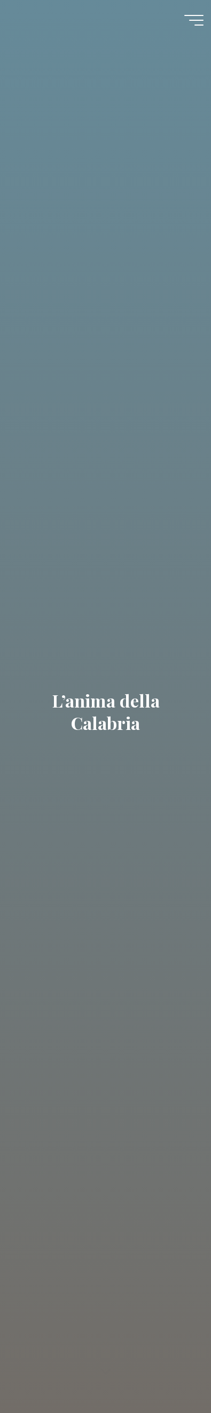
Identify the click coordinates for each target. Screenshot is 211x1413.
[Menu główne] (194, 20)
